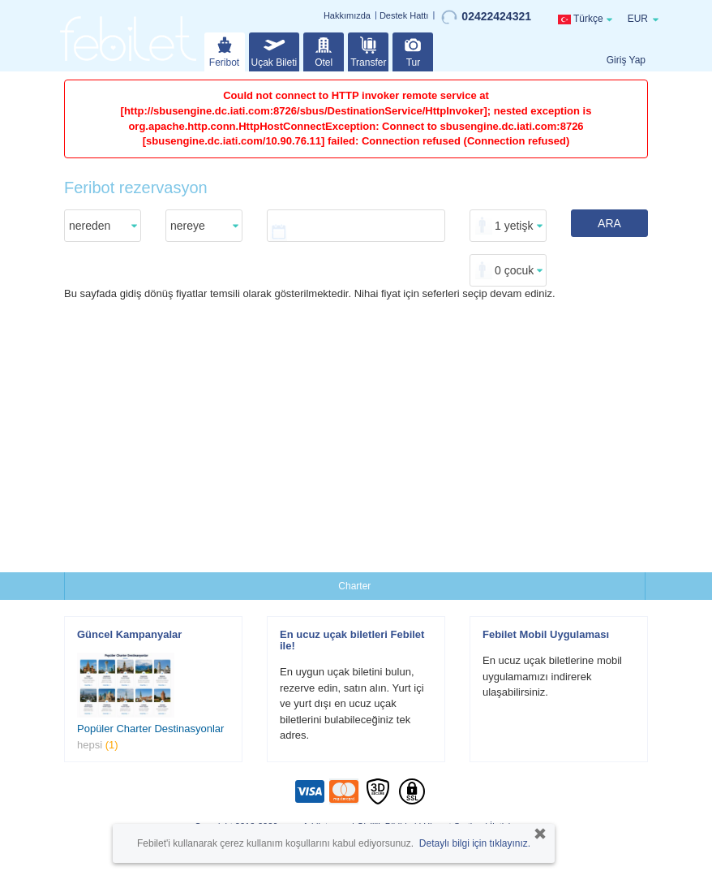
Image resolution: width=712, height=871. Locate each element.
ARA (609, 223)
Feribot (224, 50)
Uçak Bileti (274, 50)
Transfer (368, 50)
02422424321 (486, 17)
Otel (323, 50)
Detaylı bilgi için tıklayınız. (474, 843)
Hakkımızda (347, 15)
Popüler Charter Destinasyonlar (150, 728)
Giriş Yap (626, 60)
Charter (354, 586)
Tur (412, 50)
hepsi (97, 745)
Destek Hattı (404, 15)
